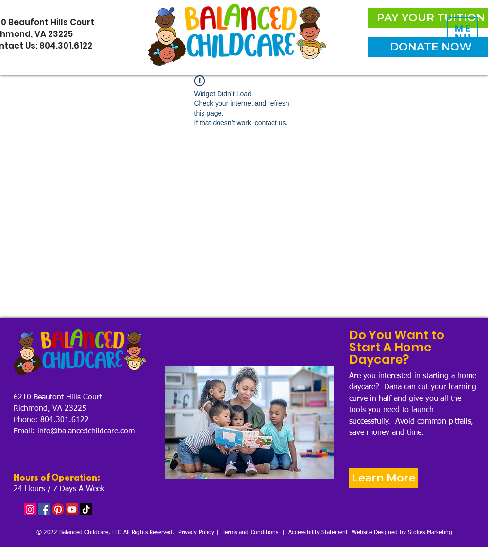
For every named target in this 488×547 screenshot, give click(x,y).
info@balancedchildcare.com (86, 431)
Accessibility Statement (318, 533)
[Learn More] (383, 478)
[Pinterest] (58, 509)
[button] (462, 32)
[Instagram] (30, 509)
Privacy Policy (196, 533)
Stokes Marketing (430, 533)
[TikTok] (86, 509)
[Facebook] (44, 509)
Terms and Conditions (250, 533)
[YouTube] (72, 509)
